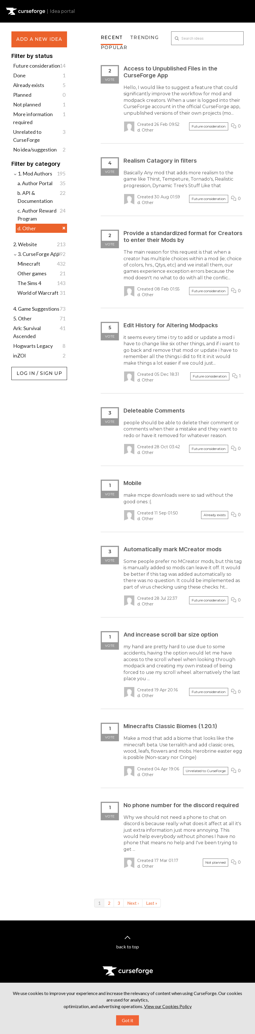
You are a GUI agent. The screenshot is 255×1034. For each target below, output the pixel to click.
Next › (133, 903)
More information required (39, 117)
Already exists (39, 85)
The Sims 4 (41, 283)
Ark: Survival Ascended (39, 331)
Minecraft (41, 264)
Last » (151, 903)
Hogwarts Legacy (39, 346)
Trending (144, 37)
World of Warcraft (41, 293)
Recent (112, 37)
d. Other (41, 228)
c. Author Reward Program (41, 214)
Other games (41, 273)
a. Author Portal (41, 183)
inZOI (39, 356)
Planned (39, 95)
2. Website (39, 244)
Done (39, 75)
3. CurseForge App (39, 254)
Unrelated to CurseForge (39, 135)
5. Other (39, 318)
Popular (114, 47)
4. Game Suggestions (39, 309)
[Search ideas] (207, 38)
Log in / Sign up (25, 369)
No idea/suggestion (39, 150)
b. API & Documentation (41, 196)
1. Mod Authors (39, 173)
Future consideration (39, 66)
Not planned (39, 104)
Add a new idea (39, 39)
